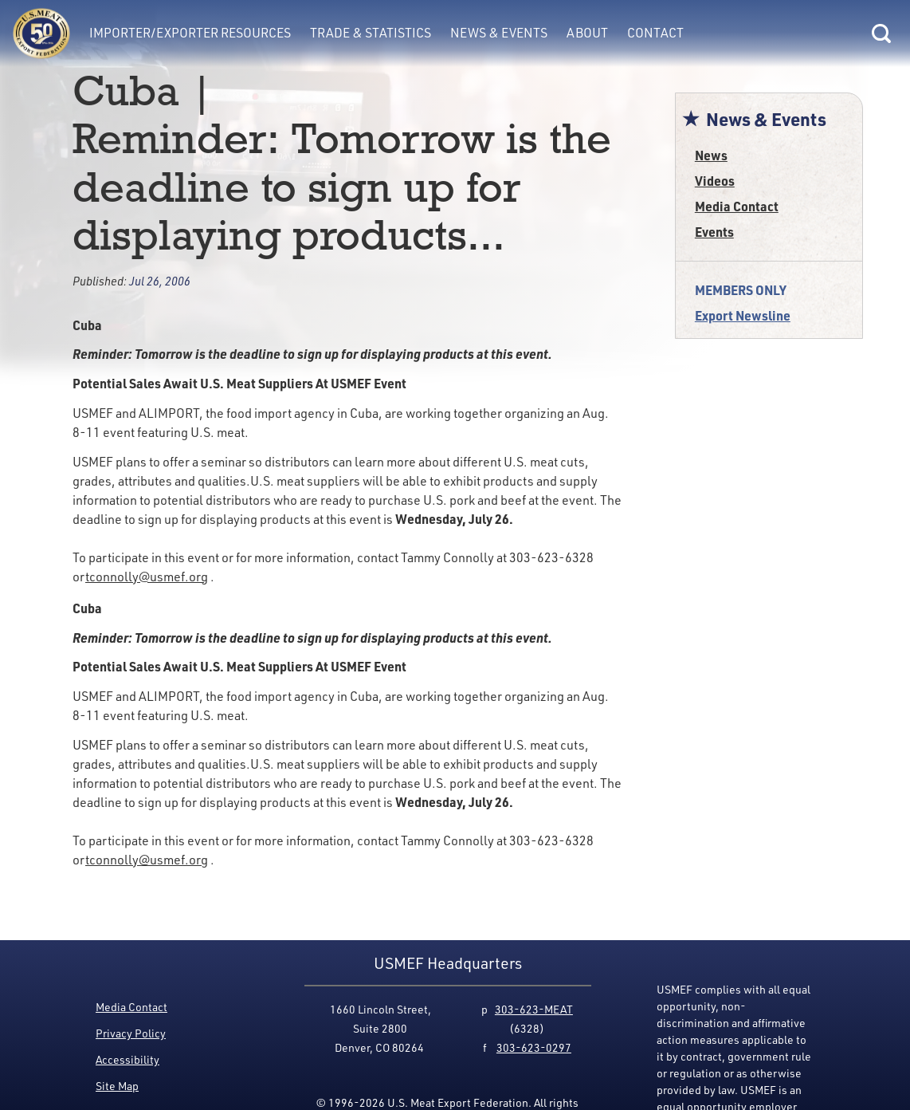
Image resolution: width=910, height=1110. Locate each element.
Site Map (117, 1085)
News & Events (498, 33)
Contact (655, 33)
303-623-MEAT (534, 1009)
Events (714, 231)
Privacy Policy (131, 1033)
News (711, 155)
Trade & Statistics (370, 33)
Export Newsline (742, 315)
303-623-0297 (533, 1047)
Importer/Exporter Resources (190, 33)
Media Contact (737, 206)
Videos (715, 180)
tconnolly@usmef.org (146, 577)
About (587, 33)
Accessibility (127, 1059)
